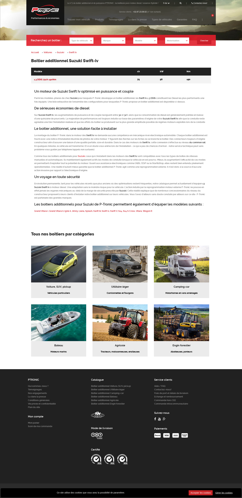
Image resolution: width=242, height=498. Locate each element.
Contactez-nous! (199, 3)
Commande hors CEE (165, 400)
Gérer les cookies (224, 493)
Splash (88, 211)
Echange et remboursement (168, 396)
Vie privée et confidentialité (42, 403)
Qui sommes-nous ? (38, 386)
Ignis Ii (67, 211)
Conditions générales (39, 400)
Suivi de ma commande (40, 426)
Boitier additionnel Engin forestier (108, 403)
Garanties (182, 19)
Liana (81, 211)
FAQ (194, 19)
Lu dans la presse (137, 19)
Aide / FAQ (159, 386)
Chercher (204, 41)
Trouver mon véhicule (78, 19)
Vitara (139, 211)
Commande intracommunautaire (171, 403)
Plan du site (34, 407)
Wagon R (147, 211)
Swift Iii (97, 211)
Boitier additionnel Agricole (105, 400)
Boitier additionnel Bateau (104, 396)
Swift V (113, 211)
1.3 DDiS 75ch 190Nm (45, 79)
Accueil (35, 52)
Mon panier (33, 422)
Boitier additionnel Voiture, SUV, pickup (111, 386)
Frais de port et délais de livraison (171, 393)
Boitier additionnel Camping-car (107, 393)
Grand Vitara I (41, 211)
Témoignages (116, 19)
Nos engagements (37, 393)
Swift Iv (73, 52)
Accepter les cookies (201, 493)
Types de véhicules (162, 19)
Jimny (75, 211)
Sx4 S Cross (129, 211)
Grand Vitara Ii (56, 211)
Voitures (48, 52)
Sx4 (120, 211)
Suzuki (60, 52)
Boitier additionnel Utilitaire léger (108, 389)
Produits (99, 19)
